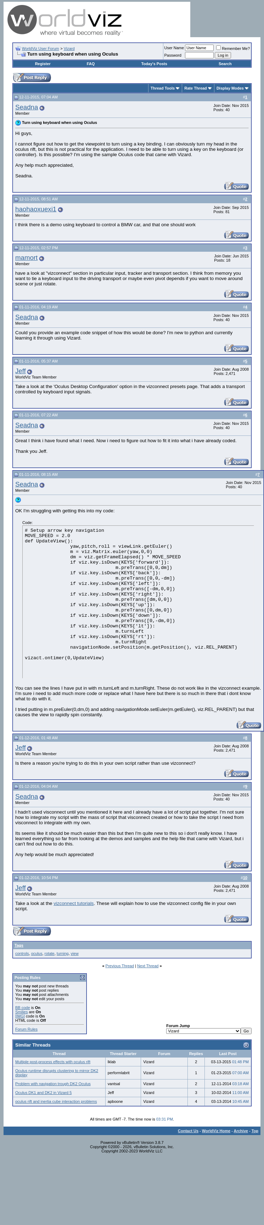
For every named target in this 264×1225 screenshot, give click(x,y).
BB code (22, 1007)
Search (225, 64)
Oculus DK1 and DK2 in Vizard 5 (43, 1092)
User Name (174, 48)
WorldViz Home (216, 1131)
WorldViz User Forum (40, 48)
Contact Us (188, 1131)
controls (22, 953)
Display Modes (230, 88)
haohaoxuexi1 (35, 209)
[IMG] (20, 1016)
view (75, 953)
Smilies (21, 1012)
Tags (19, 945)
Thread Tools (163, 88)
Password (172, 55)
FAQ (91, 64)
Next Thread (147, 966)
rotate (50, 953)
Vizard (69, 48)
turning (63, 953)
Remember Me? (233, 48)
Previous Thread (120, 966)
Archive (241, 1131)
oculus (37, 953)
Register (43, 64)
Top (255, 1131)
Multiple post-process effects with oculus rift (52, 1062)
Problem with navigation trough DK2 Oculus (53, 1084)
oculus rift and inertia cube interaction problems (56, 1101)
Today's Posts (154, 64)
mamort (26, 257)
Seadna (26, 107)
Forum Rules (26, 1029)
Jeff (20, 371)
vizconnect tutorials (74, 903)
